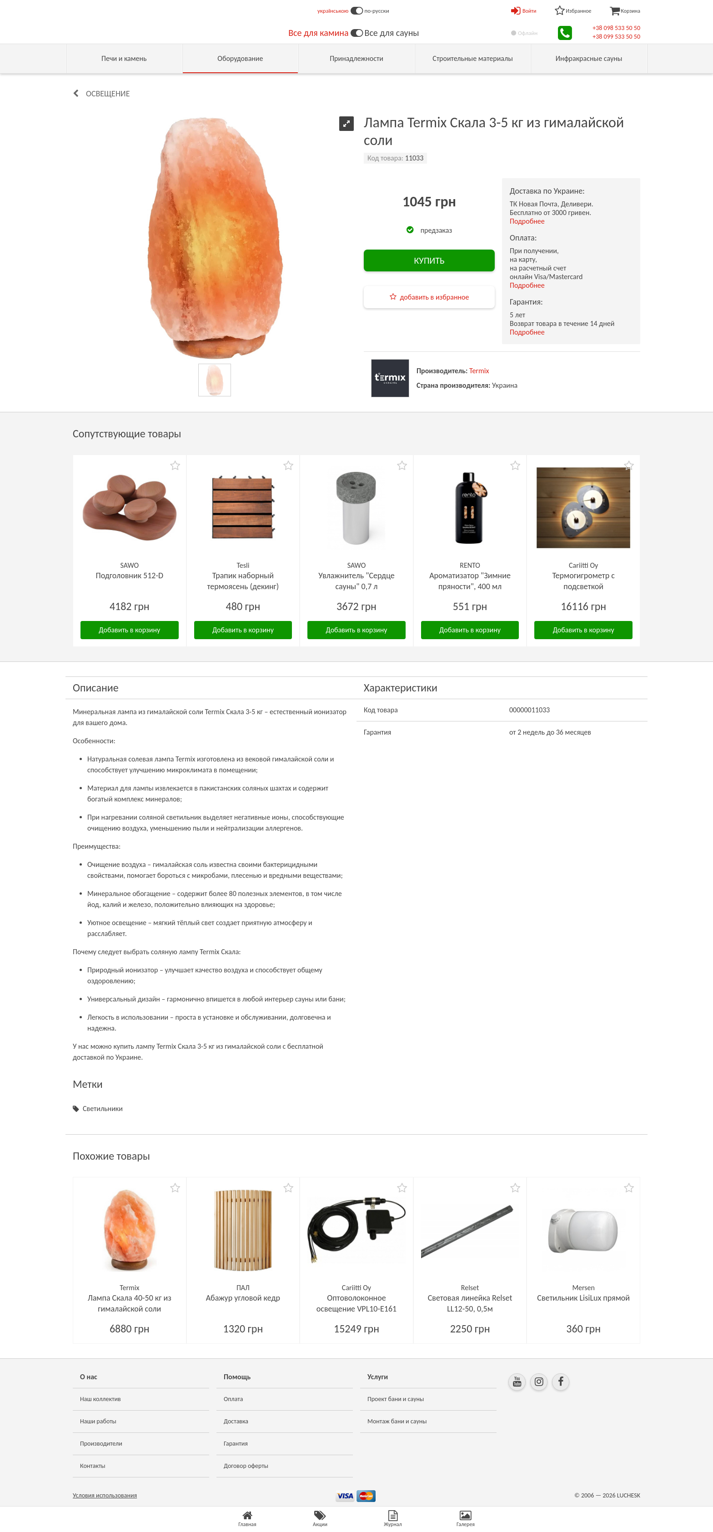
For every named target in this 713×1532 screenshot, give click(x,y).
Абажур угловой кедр (243, 1298)
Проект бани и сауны (395, 1399)
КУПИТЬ (429, 260)
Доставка (236, 1421)
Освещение (108, 94)
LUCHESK (628, 1495)
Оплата (233, 1399)
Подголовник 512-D (129, 576)
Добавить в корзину (129, 630)
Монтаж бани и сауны (397, 1421)
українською (333, 10)
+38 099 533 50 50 (616, 36)
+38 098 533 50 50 (616, 28)
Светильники (103, 1108)
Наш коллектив (100, 1399)
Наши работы (98, 1421)
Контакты (92, 1466)
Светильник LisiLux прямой (583, 1298)
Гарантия (236, 1443)
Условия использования (105, 1495)
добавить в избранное (434, 297)
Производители (101, 1443)
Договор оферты (246, 1466)
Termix (479, 370)
